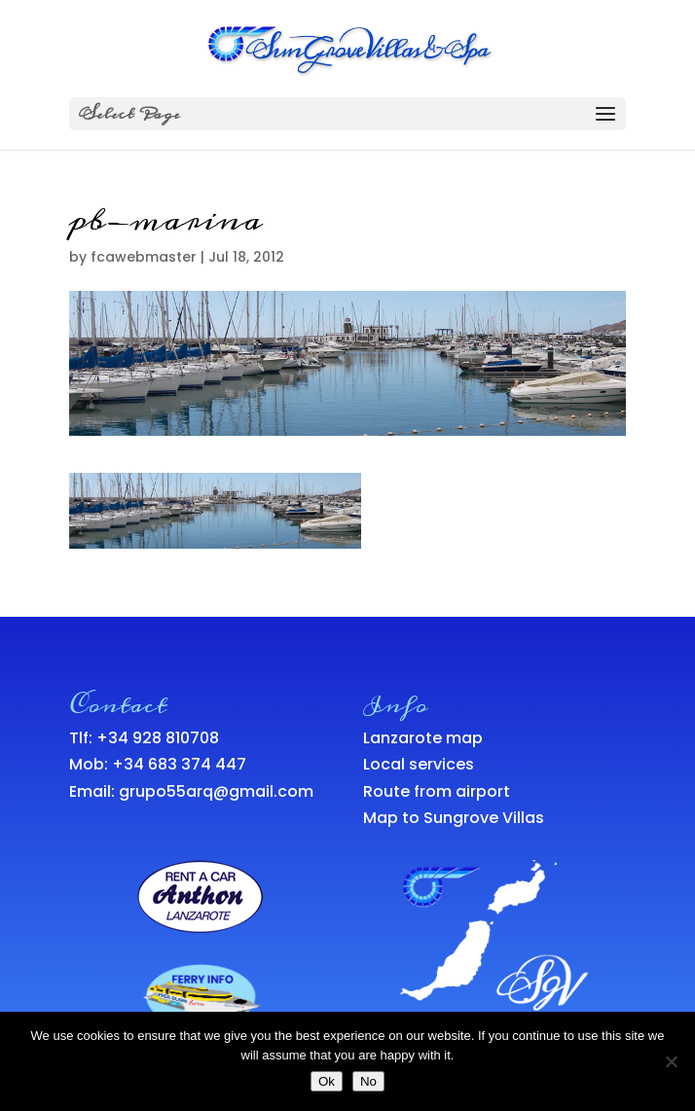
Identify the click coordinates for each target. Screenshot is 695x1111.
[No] (670, 1061)
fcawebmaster (144, 257)
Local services (418, 764)
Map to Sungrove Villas (453, 817)
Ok (326, 1081)
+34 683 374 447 (179, 764)
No (368, 1081)
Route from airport (436, 791)
